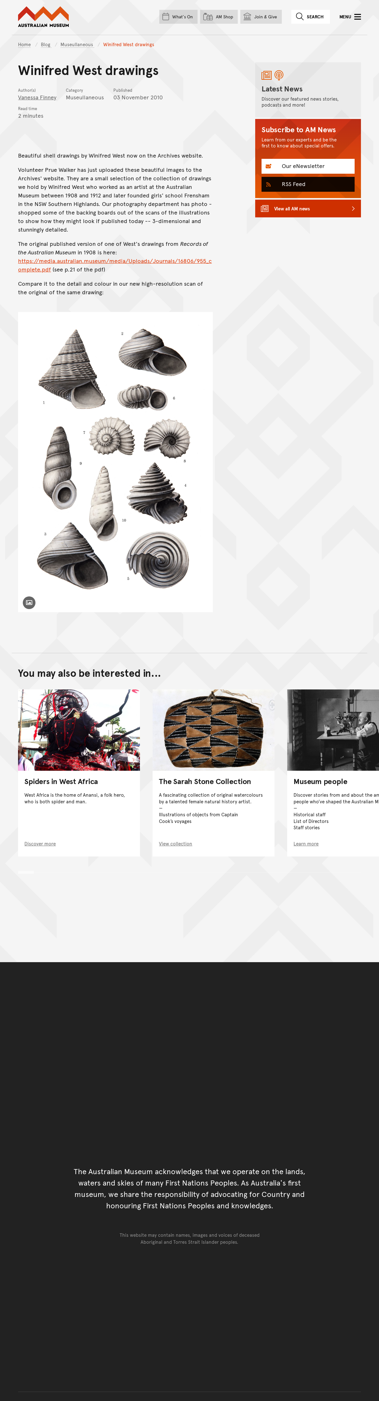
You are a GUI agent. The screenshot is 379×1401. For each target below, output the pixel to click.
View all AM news (292, 208)
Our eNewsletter (302, 166)
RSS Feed (293, 184)
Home (24, 44)
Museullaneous (77, 44)
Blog (46, 44)
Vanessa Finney (37, 97)
